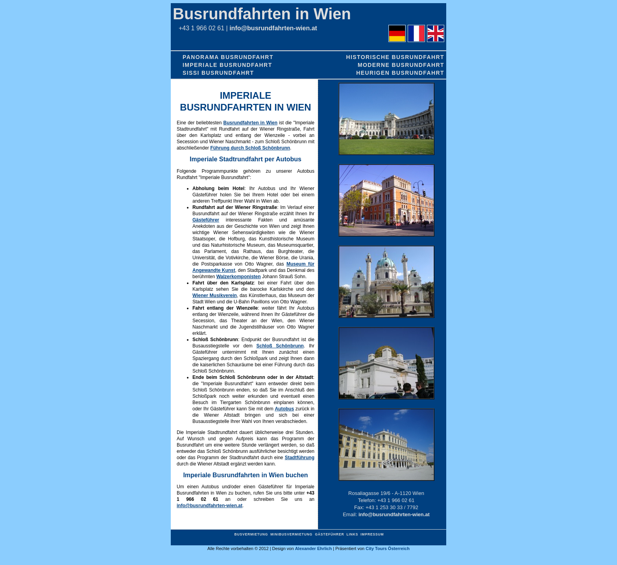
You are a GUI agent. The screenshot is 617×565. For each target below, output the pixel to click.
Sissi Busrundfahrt (218, 73)
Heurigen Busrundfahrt (400, 73)
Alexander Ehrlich (313, 548)
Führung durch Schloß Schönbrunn (250, 148)
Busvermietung (251, 534)
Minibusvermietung (291, 534)
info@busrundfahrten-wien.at (273, 28)
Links (352, 534)
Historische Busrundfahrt (395, 57)
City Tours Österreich (388, 548)
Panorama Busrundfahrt (228, 57)
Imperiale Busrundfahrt (227, 65)
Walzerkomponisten (238, 276)
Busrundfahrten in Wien (262, 13)
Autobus (284, 409)
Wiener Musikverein (214, 295)
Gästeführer (205, 220)
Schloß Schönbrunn (280, 346)
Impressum (372, 534)
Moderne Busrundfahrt (401, 65)
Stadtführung (299, 457)
